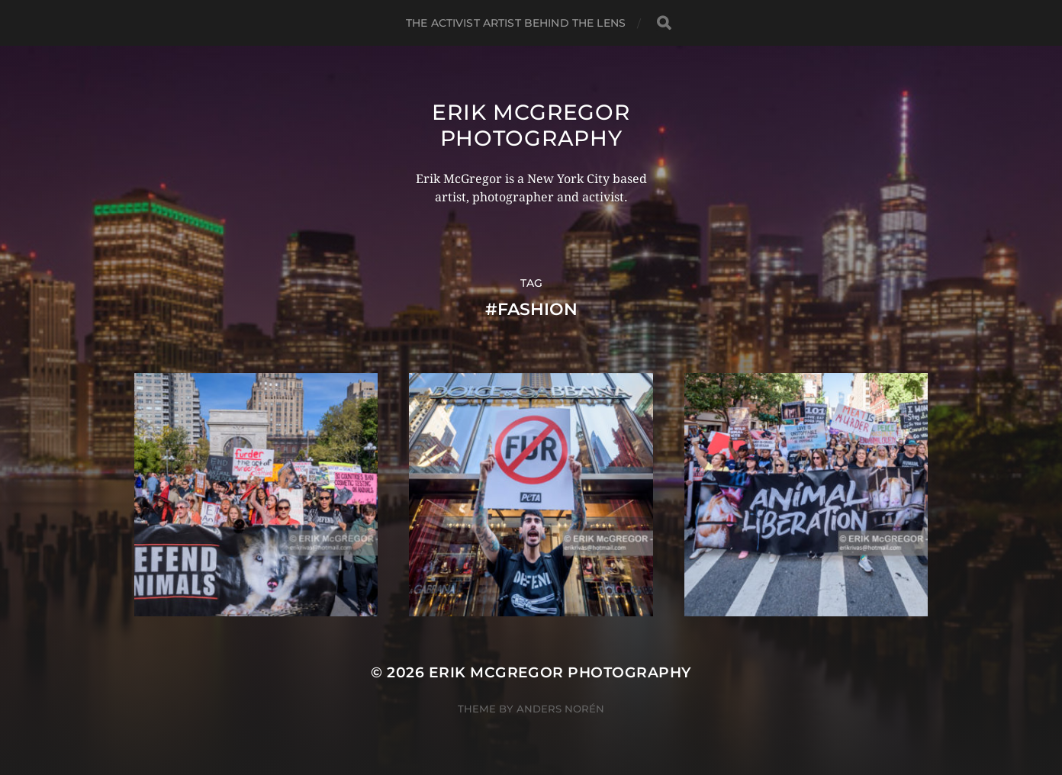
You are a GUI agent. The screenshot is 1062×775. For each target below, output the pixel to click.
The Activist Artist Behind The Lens (516, 23)
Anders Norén (560, 709)
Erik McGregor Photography (530, 125)
